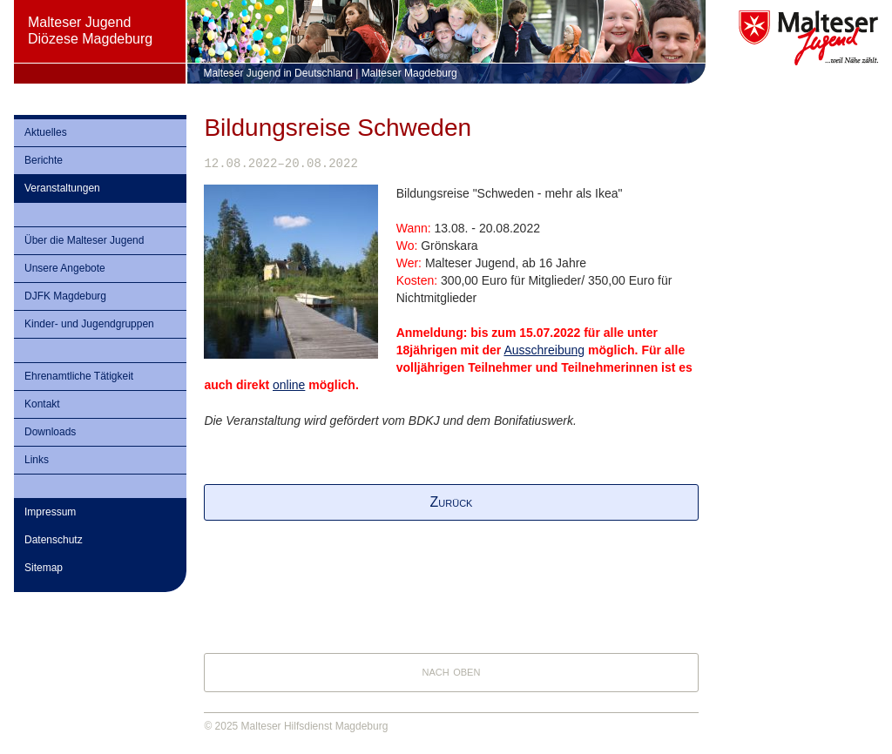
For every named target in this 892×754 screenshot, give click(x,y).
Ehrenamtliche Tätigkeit (78, 376)
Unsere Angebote (64, 268)
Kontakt (42, 404)
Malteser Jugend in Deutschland (277, 73)
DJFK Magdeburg (65, 296)
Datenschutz (53, 540)
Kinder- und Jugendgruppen (89, 324)
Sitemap (43, 568)
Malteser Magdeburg (409, 73)
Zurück (451, 502)
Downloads (50, 432)
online (289, 385)
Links (36, 460)
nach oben (451, 670)
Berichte (43, 160)
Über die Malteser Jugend (84, 240)
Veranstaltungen (62, 188)
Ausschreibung (544, 350)
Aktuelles (45, 132)
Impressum (50, 512)
